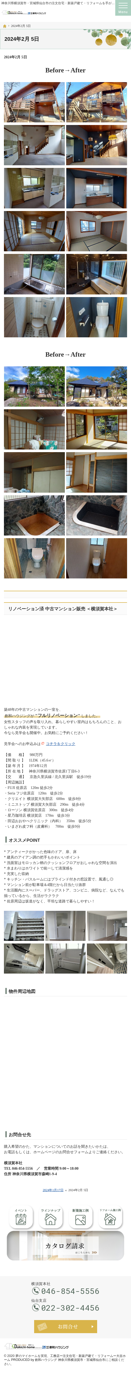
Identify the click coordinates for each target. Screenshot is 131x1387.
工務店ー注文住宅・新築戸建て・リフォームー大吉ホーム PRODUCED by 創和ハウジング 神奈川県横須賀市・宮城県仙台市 (65, 1358)
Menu (123, 8)
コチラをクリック (60, 744)
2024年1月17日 (53, 1190)
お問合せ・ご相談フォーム (65, 1326)
